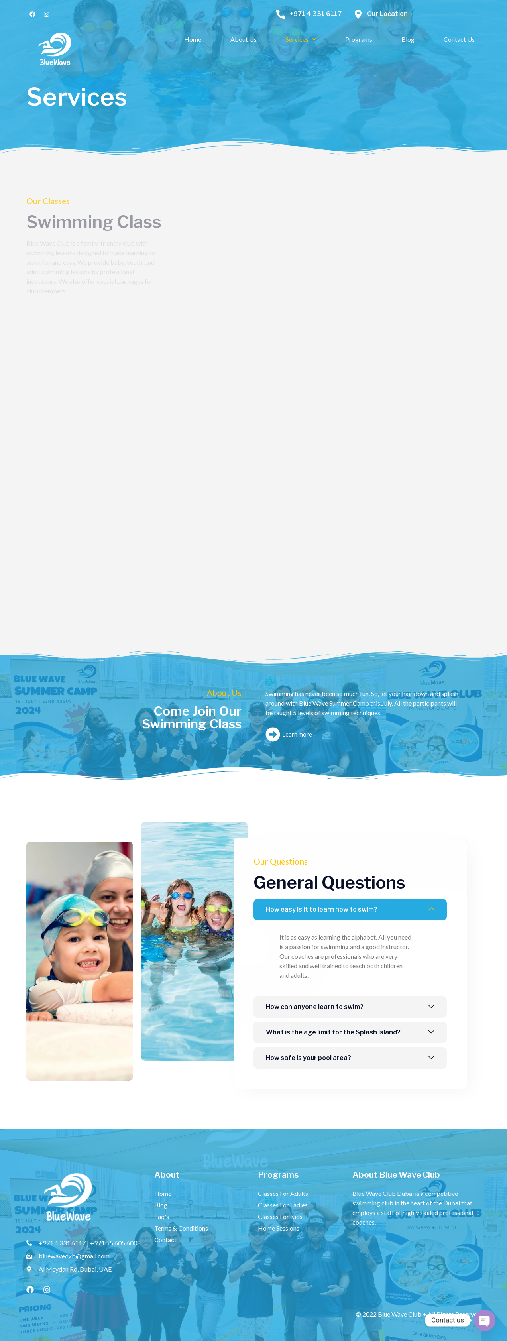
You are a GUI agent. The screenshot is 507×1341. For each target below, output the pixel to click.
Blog (408, 39)
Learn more (288, 734)
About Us (243, 39)
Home (192, 39)
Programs (358, 39)
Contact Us (459, 39)
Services (301, 39)
